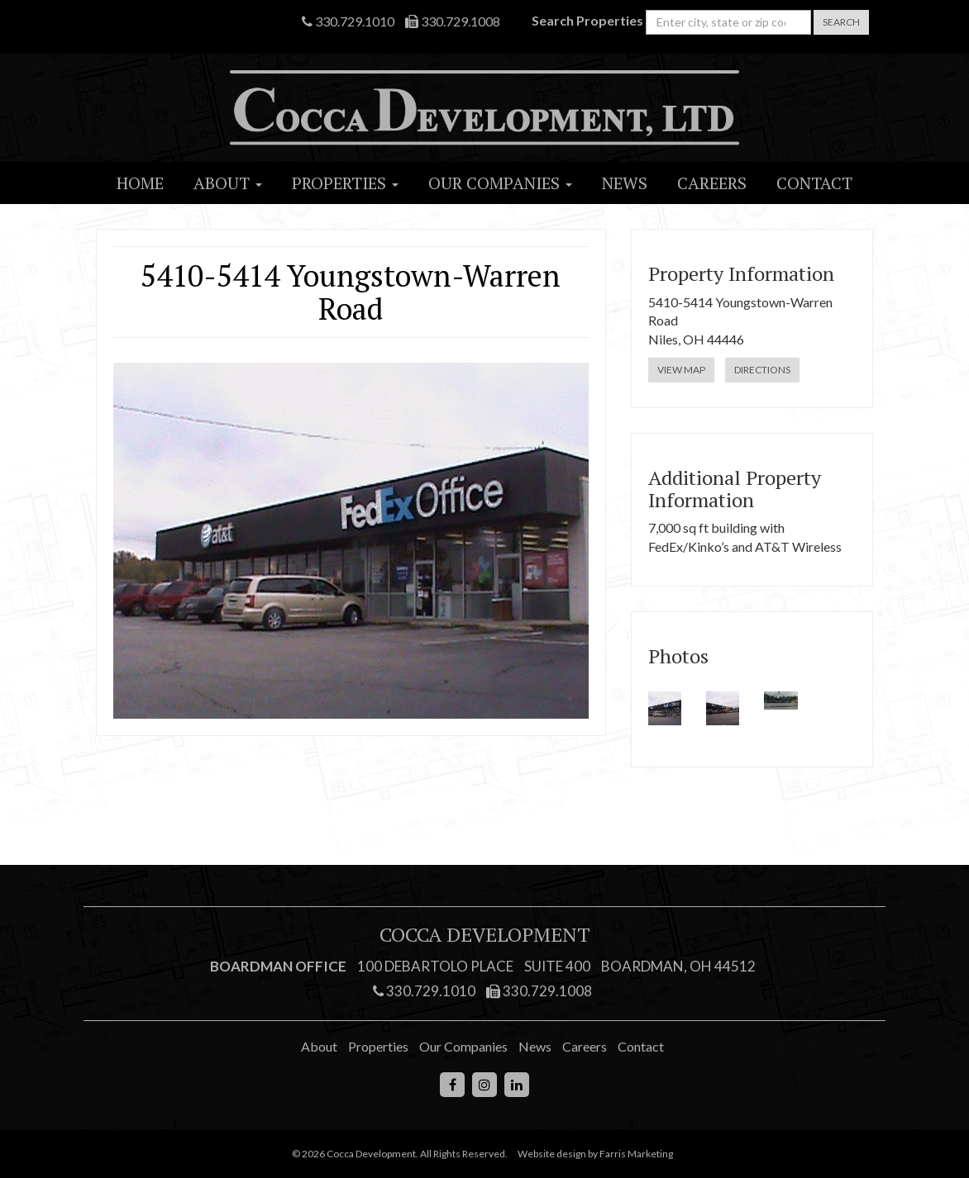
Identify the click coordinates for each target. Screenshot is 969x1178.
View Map (681, 369)
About (227, 183)
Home (140, 183)
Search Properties (587, 20)
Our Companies (500, 183)
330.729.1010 (348, 21)
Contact (814, 183)
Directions (762, 369)
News (624, 183)
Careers (712, 183)
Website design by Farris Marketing (595, 1153)
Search (841, 22)
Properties (345, 183)
